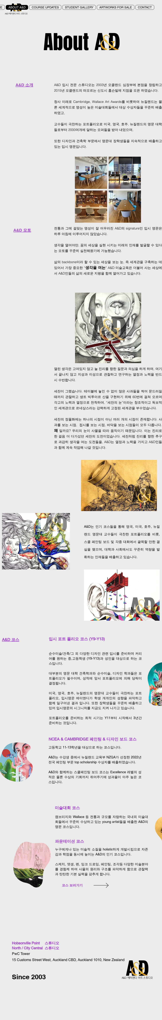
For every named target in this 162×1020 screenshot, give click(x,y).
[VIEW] (115, 885)
